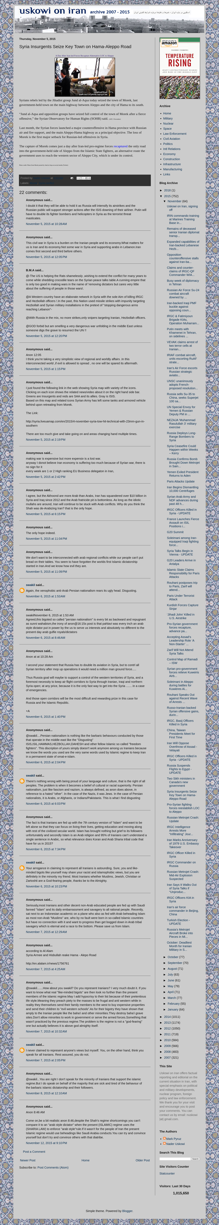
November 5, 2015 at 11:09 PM (46, 571)
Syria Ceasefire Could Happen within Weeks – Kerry (182, 449)
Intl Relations (172, 149)
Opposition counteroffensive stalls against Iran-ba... (183, 258)
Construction (171, 159)
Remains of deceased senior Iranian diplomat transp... (183, 232)
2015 (168, 196)
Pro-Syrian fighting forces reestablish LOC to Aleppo (183, 808)
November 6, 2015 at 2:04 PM (45, 762)
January (173, 1009)
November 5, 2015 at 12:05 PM (46, 257)
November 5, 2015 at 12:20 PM (46, 336)
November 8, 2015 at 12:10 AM (46, 1093)
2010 (168, 1040)
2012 (168, 1028)
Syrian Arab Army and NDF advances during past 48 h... (182, 500)
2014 (168, 1016)
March (172, 997)
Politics (168, 143)
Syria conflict (46, 183)
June (171, 980)
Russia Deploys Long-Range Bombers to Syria (181, 436)
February (174, 1003)
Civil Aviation (171, 138)
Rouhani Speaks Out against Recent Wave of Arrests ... (182, 698)
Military (168, 118)
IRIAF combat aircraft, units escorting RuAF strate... (182, 358)
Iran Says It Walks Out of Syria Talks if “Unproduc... (181, 888)
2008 (168, 1051)
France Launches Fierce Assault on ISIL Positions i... (183, 522)
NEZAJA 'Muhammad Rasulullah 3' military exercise (181, 423)
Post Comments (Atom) (52, 1167)
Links (166, 174)
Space (167, 128)
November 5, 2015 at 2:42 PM (45, 476)
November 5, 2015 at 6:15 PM (45, 514)
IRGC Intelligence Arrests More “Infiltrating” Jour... (180, 830)
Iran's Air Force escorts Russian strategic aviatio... (182, 371)
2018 (168, 190)
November (175, 201)
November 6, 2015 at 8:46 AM (45, 637)
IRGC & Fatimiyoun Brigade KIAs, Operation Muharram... (183, 319)
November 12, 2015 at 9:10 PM (46, 1143)
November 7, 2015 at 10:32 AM (46, 1031)
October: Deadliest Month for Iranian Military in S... (179, 946)
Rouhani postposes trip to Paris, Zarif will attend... (182, 586)
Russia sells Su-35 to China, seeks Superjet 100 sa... (182, 397)
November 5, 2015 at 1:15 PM (45, 369)
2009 (168, 1046)
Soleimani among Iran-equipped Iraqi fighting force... (183, 541)
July (171, 974)
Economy (169, 154)
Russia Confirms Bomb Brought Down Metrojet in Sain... (183, 462)
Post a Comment (34, 1151)
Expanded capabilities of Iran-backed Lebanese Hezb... (183, 245)
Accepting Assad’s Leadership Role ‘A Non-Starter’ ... (180, 640)
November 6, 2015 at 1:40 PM (45, 716)
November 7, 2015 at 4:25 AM (45, 969)
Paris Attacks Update (181, 481)
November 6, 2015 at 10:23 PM (46, 886)
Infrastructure (172, 164)
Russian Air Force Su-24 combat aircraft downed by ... (183, 293)
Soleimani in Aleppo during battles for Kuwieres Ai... (180, 685)
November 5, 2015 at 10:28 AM (46, 224)
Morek (33, 183)
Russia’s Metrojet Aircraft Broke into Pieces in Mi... (180, 933)
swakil (30, 585)
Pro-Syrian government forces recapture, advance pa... (182, 627)
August (173, 968)
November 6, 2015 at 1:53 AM (45, 596)
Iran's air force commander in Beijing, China (183, 910)
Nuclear (168, 123)
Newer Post (27, 1160)
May (171, 986)
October (173, 957)
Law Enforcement (174, 133)
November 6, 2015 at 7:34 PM (45, 849)
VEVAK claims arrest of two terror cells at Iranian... (182, 345)
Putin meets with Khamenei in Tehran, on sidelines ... (181, 332)
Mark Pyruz (173, 1138)
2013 (168, 1022)
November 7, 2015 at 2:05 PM (45, 1060)
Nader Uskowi (175, 1144)
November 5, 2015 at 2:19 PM (45, 439)
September (175, 962)
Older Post (143, 1160)
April (171, 992)
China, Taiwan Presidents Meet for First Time (181, 733)
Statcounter (167, 1173)
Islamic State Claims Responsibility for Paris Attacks (183, 573)
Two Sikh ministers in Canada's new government (181, 782)
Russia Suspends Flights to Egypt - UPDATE (179, 769)
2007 (168, 1057)
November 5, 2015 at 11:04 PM (46, 538)
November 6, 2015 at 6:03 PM (45, 803)
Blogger (127, 1211)
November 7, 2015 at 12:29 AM (46, 932)
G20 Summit (175, 532)
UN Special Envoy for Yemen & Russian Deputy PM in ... (181, 410)
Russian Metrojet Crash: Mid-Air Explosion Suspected (183, 875)
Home (86, 1160)
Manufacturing (172, 169)
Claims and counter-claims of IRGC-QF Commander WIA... (181, 271)
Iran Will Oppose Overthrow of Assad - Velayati (182, 746)
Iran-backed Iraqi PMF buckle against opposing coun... (181, 306)
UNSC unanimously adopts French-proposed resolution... (182, 384)
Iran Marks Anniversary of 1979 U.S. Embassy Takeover (183, 843)
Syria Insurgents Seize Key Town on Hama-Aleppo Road (182, 795)
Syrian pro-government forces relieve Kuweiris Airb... (183, 672)
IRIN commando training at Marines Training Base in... (183, 219)
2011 (168, 1034)
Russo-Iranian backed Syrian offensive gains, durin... (183, 711)
